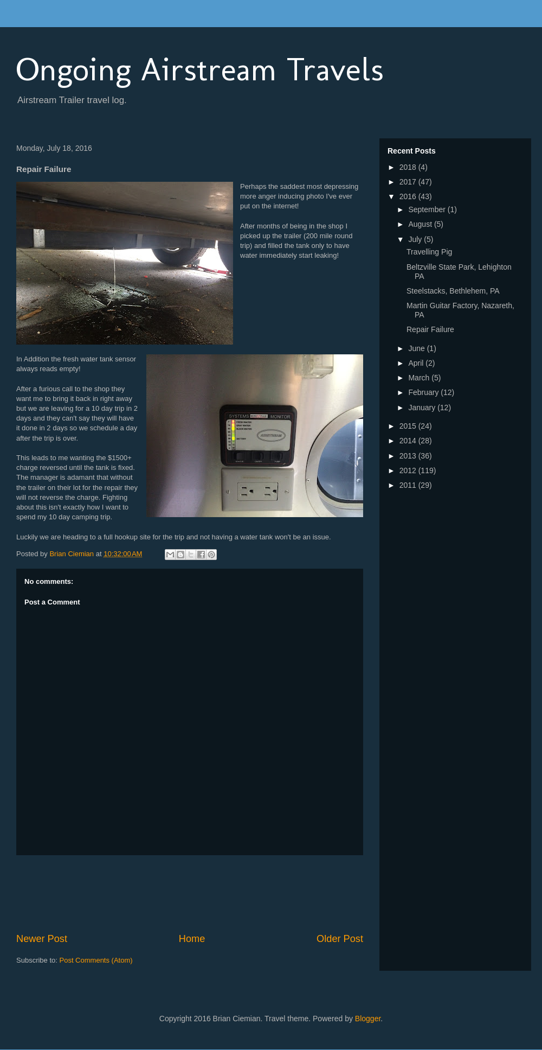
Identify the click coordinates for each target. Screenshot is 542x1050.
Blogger (367, 1018)
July (416, 239)
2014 (408, 440)
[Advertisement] (213, 893)
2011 (408, 485)
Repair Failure (430, 329)
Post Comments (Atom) (96, 960)
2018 (408, 167)
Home (192, 938)
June (417, 348)
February (424, 392)
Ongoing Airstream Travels (200, 69)
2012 (408, 470)
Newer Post (41, 938)
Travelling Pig (429, 251)
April (416, 363)
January (422, 407)
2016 (408, 196)
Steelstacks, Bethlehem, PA (453, 291)
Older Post (340, 938)
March (419, 377)
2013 (408, 455)
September (427, 209)
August (421, 224)
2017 (408, 181)
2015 (408, 426)
